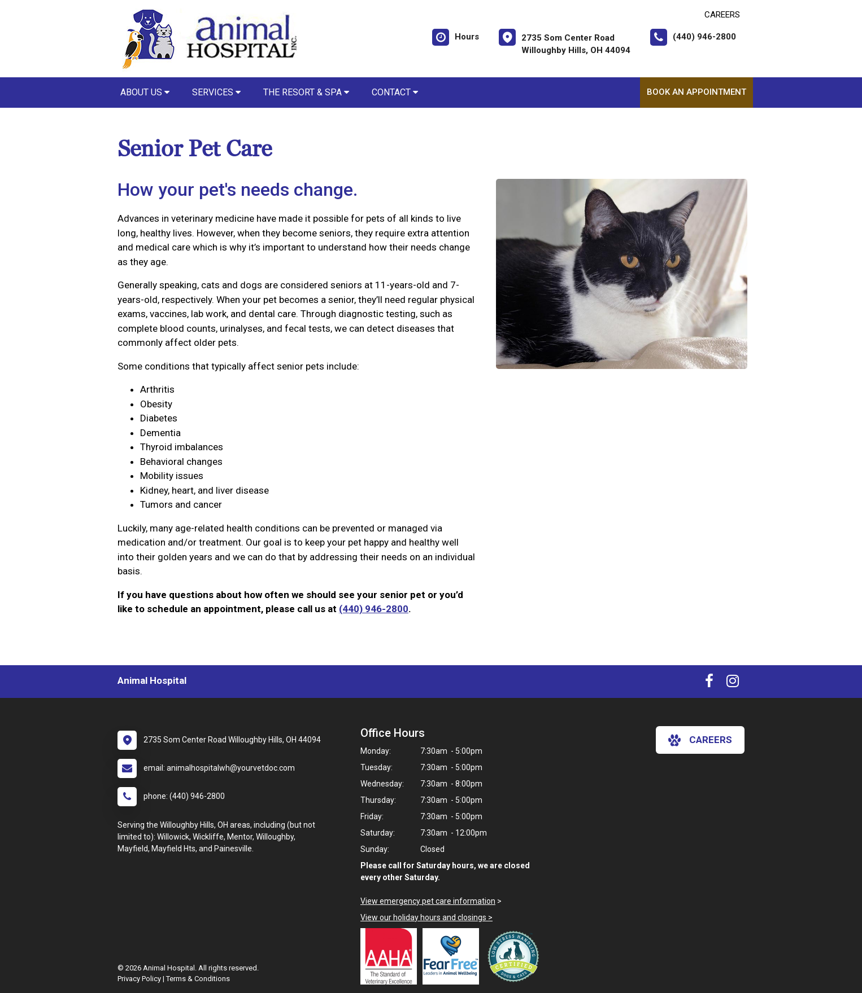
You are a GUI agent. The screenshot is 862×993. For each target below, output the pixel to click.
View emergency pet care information (427, 901)
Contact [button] (395, 92)
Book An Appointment (696, 92)
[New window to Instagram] (733, 683)
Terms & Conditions (198, 978)
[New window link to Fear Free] (454, 956)
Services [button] (216, 92)
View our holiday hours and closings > (426, 917)
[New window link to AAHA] (391, 956)
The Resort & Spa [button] (306, 92)
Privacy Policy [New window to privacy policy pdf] (139, 978)
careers (700, 740)
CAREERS (722, 15)
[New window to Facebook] (709, 683)
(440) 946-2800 (373, 608)
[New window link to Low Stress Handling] (516, 956)
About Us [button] (144, 92)
